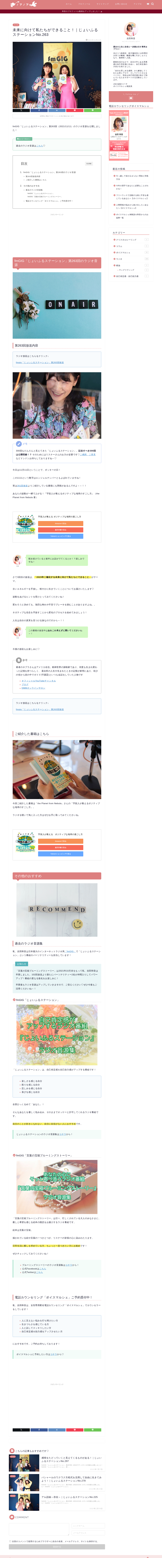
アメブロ (138, 4)
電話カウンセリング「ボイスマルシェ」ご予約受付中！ (51, 201)
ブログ (25, 680)
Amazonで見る (49, 524)
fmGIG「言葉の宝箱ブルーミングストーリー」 (46, 197)
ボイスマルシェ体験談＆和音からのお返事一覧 (132, 216)
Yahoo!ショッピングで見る (49, 531)
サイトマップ (103, 4)
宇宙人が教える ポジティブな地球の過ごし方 (59, 517)
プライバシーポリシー (18, 1555)
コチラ (62, 1124)
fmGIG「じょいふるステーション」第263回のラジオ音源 (51, 172)
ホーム (69, 4)
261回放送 (22, 486)
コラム (132, 246)
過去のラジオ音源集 (35, 190)
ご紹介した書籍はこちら (37, 180)
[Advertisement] (57, 235)
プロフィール (84, 4)
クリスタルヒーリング (132, 239)
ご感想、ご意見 (88, 455)
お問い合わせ (121, 4)
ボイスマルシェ (132, 252)
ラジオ (16, 25)
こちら (39, 146)
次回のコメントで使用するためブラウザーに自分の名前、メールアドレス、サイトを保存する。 (55, 1531)
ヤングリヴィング (134, 270)
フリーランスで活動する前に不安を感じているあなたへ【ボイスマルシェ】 (132, 197)
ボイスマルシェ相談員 (122, 86)
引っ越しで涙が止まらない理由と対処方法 (132, 177)
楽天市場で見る (73, 524)
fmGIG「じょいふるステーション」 (42, 194)
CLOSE (89, 163)
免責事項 (33, 1555)
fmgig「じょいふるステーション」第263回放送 (40, 363)
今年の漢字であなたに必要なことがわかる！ (132, 187)
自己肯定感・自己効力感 (132, 276)
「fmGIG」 (70, 941)
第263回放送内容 (34, 177)
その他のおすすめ (33, 186)
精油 (132, 265)
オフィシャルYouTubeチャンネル (39, 676)
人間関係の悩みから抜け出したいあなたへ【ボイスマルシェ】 (132, 206)
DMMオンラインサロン (33, 683)
